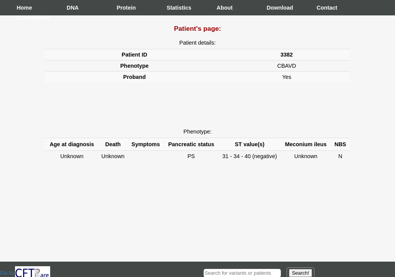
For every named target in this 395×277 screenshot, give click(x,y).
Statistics (174, 8)
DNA (73, 8)
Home (24, 8)
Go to (25, 273)
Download (274, 8)
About (224, 8)
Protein (124, 8)
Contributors (24, 18)
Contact (324, 8)
